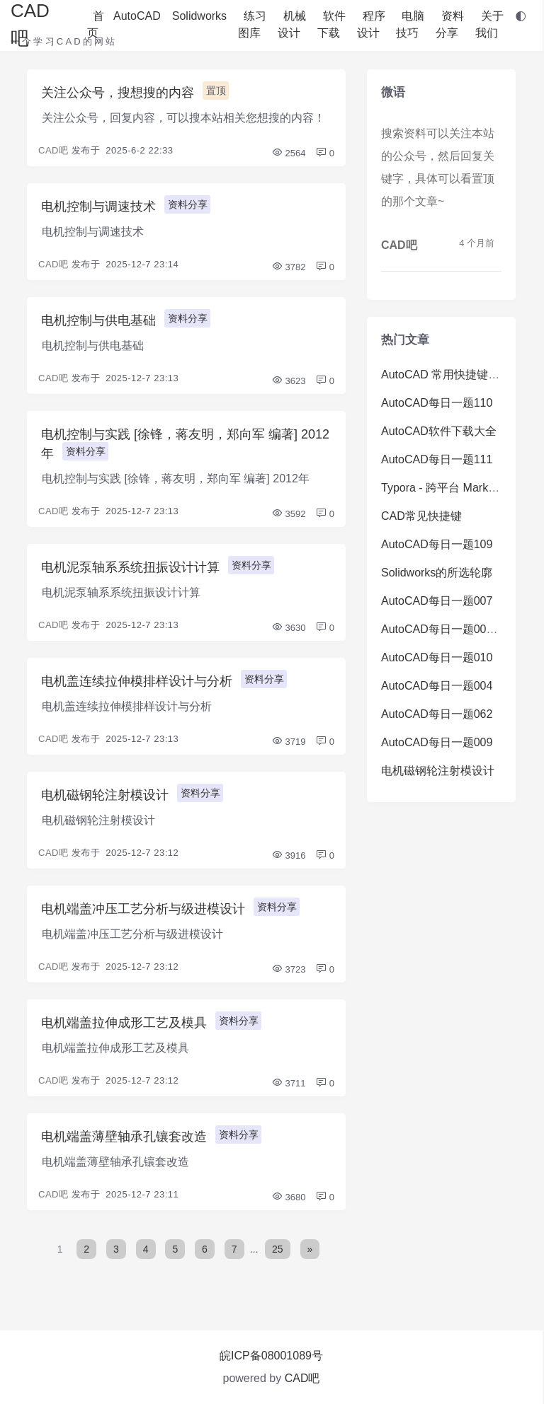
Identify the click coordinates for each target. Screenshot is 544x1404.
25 (277, 1249)
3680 (288, 1197)
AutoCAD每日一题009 (436, 742)
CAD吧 (53, 150)
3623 (288, 381)
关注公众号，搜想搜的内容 (117, 93)
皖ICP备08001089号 (271, 1356)
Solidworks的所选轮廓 (436, 573)
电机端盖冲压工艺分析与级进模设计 (143, 909)
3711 (288, 1083)
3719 (288, 741)
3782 (288, 267)
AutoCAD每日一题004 (436, 686)
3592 (288, 514)
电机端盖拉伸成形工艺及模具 (124, 1023)
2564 (288, 153)
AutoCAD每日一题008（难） (453, 629)
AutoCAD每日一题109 (436, 544)
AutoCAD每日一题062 (436, 714)
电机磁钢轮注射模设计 (105, 795)
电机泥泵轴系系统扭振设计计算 (130, 567)
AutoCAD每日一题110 (436, 403)
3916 (288, 855)
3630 (288, 627)
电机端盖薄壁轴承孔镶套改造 (124, 1137)
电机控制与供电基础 (98, 320)
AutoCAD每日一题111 (436, 459)
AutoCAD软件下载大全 (439, 431)
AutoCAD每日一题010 (436, 657)
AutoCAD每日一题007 (436, 601)
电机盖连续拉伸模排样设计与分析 (136, 681)
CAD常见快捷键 (421, 516)
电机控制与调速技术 (98, 206)
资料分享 (188, 204)
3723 (288, 969)
